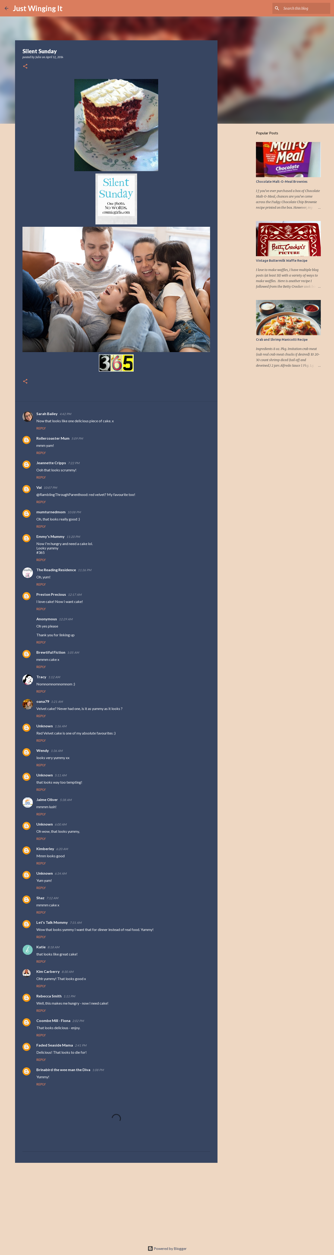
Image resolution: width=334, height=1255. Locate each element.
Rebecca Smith (49, 996)
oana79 (42, 701)
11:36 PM (84, 570)
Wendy (42, 750)
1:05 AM (73, 652)
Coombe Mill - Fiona (53, 1020)
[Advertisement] (116, 1202)
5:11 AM (60, 775)
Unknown (44, 726)
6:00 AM (60, 824)
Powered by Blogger (167, 1248)
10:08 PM (74, 512)
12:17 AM (75, 594)
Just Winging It (38, 8)
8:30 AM (67, 972)
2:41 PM (80, 1045)
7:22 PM (73, 463)
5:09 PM (77, 438)
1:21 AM (57, 701)
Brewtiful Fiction (50, 652)
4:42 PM (65, 414)
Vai (39, 487)
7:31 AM (76, 922)
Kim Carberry (48, 971)
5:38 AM (66, 800)
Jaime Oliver (47, 799)
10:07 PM (50, 487)
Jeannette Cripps (51, 462)
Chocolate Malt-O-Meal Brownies (281, 181)
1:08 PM (98, 1070)
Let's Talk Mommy (52, 922)
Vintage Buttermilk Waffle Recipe (281, 260)
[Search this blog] (306, 8)
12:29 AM (65, 619)
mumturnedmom (51, 512)
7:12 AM (52, 898)
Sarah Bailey (47, 413)
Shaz (40, 898)
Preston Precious (51, 594)
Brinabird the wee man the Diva (63, 1069)
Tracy (41, 677)
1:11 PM (69, 996)
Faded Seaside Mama (54, 1045)
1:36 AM (60, 726)
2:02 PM (78, 1021)
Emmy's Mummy (50, 536)
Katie (41, 947)
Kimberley (45, 848)
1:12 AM (54, 677)
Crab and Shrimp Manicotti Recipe (282, 339)
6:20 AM (62, 849)
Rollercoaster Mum (52, 438)
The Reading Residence (56, 570)
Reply (41, 428)
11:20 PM (73, 537)
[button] (25, 66)
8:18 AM (53, 947)
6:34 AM (60, 873)
